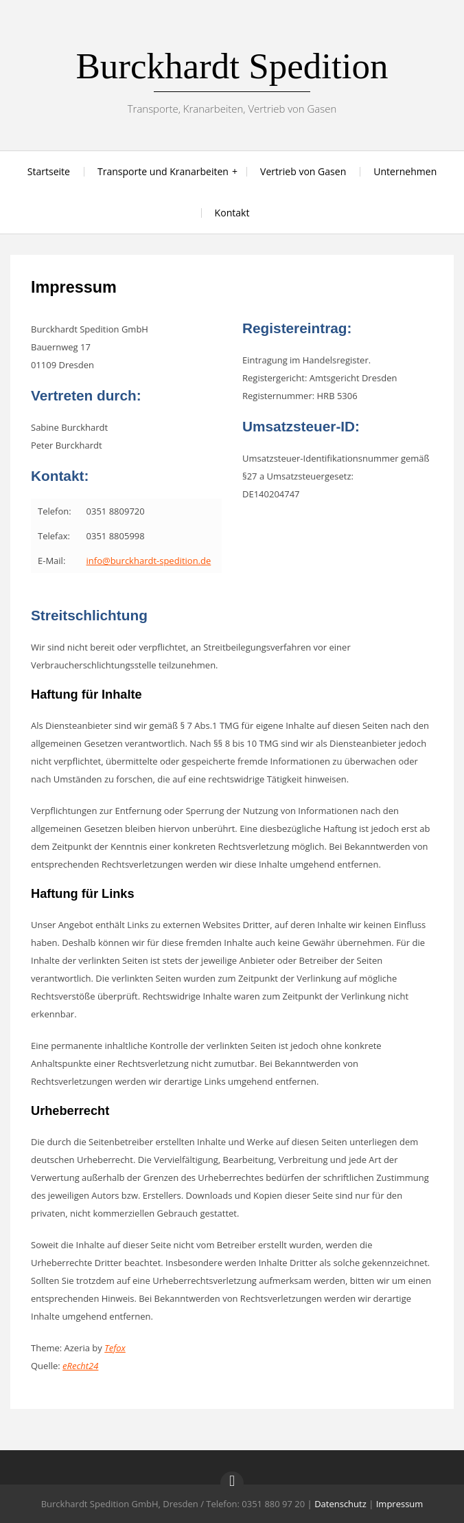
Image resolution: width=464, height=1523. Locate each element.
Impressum (400, 1504)
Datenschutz (340, 1504)
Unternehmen (405, 171)
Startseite (48, 171)
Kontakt (232, 212)
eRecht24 (80, 1366)
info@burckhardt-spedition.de (148, 560)
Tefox (115, 1348)
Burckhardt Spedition (232, 66)
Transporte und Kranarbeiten (163, 171)
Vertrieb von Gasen (303, 171)
